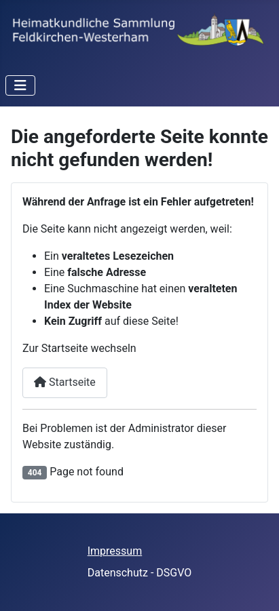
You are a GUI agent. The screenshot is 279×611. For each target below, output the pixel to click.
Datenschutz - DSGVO (140, 572)
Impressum (115, 551)
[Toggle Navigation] (20, 85)
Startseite (65, 382)
